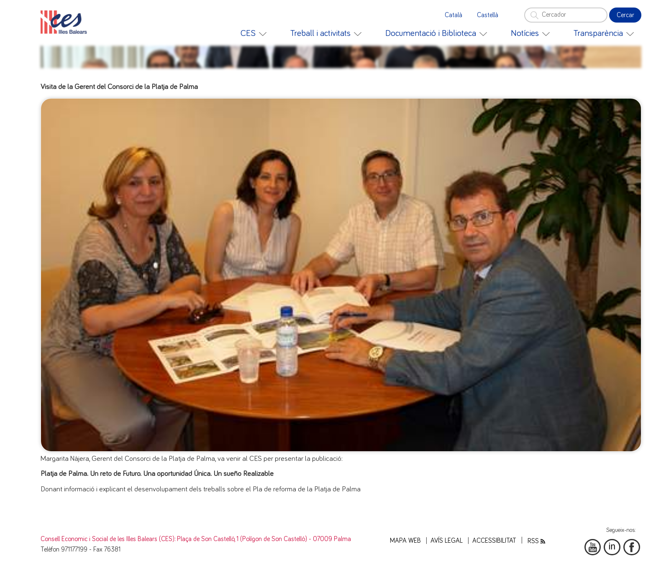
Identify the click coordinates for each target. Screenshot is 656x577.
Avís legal (446, 541)
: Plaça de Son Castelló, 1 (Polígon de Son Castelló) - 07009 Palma (262, 539)
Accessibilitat (494, 541)
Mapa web (405, 541)
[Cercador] (565, 15)
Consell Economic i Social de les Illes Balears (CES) (107, 539)
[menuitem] (253, 33)
